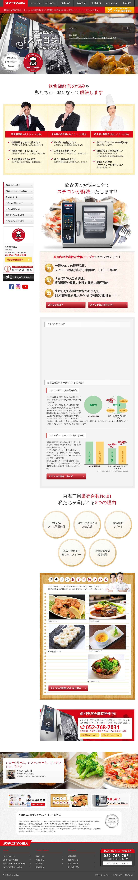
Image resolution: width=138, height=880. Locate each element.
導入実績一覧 (96, 3)
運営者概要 (127, 3)
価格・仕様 (40, 856)
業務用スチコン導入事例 (15, 215)
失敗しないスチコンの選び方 (17, 191)
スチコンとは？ (9, 856)
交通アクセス (129, 875)
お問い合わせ (73, 864)
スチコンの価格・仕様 (14, 203)
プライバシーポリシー (102, 875)
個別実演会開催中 (15, 260)
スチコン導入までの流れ (12, 867)
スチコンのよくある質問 (15, 221)
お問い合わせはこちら (110, 735)
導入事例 (39, 864)
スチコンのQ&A (111, 3)
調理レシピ (66, 3)
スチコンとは (35, 3)
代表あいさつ (73, 860)
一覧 (127, 28)
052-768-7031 (117, 855)
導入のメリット (12, 197)
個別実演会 (40, 867)
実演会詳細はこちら (89, 735)
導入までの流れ (50, 3)
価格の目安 (81, 3)
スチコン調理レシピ (13, 209)
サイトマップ (117, 875)
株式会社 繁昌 (73, 867)
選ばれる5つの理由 (13, 185)
